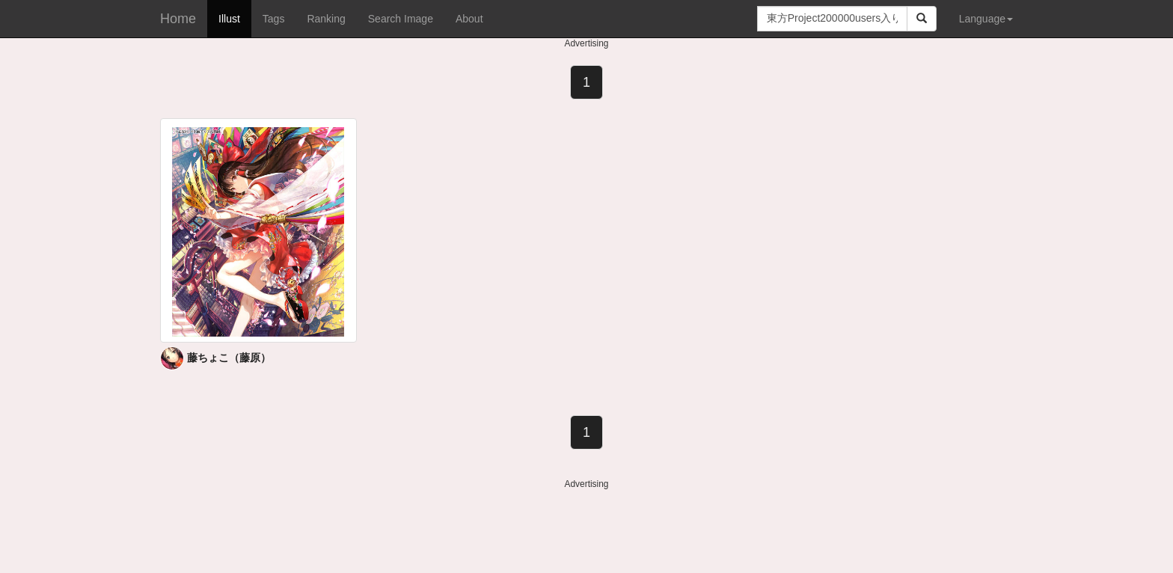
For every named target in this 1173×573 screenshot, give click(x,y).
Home (178, 18)
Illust (229, 19)
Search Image (400, 19)
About (469, 19)
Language (986, 19)
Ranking (326, 19)
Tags (274, 19)
